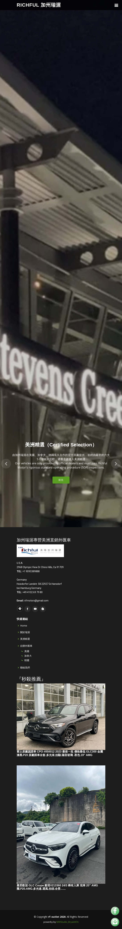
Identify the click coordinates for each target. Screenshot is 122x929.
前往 (61, 457)
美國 (26, 651)
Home (23, 625)
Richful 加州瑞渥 (39, 5)
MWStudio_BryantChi (67, 921)
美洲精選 (25, 639)
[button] (6, 440)
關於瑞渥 (25, 632)
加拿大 (28, 656)
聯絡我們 (25, 667)
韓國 (26, 660)
